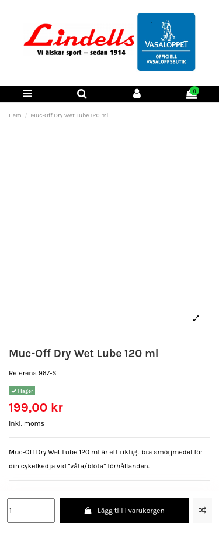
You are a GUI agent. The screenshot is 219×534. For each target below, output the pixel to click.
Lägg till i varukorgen (124, 510)
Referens (23, 373)
